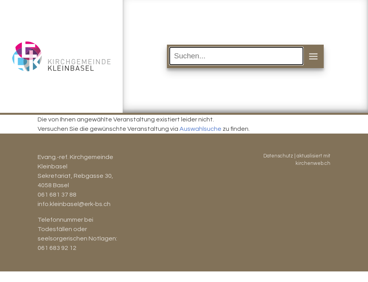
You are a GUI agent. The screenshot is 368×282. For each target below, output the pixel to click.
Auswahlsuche (200, 129)
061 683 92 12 (57, 248)
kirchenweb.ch (312, 163)
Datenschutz (278, 156)
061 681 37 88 (57, 195)
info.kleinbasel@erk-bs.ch (74, 204)
